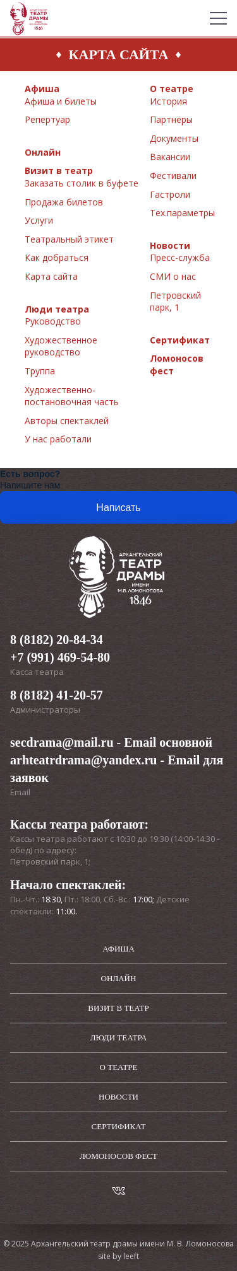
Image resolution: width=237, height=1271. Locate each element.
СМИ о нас (173, 276)
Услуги (39, 220)
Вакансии (170, 157)
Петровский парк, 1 (175, 301)
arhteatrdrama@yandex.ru (83, 760)
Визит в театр (59, 170)
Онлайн (43, 152)
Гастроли (170, 194)
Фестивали (173, 175)
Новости (170, 245)
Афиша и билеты (61, 101)
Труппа (40, 371)
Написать (118, 507)
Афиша (42, 89)
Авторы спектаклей (67, 421)
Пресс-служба (180, 257)
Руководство (53, 321)
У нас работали (58, 439)
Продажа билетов (64, 202)
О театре (171, 89)
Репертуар (47, 119)
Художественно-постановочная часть (72, 396)
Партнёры (171, 119)
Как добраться (56, 257)
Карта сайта (51, 276)
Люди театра (57, 309)
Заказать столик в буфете (81, 183)
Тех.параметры (182, 213)
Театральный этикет (69, 239)
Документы (174, 138)
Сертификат (180, 340)
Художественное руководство (61, 346)
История (168, 101)
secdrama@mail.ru (62, 742)
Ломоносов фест (118, 1156)
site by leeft (118, 1256)
